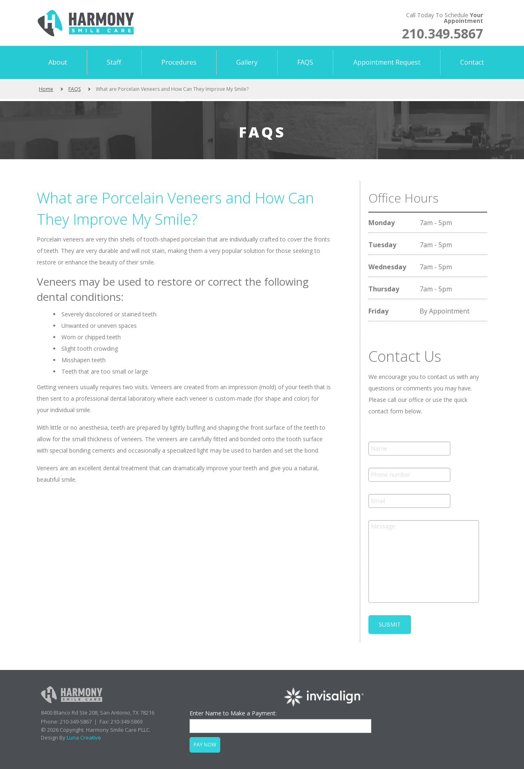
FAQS (74, 89)
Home (46, 89)
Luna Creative (84, 737)
